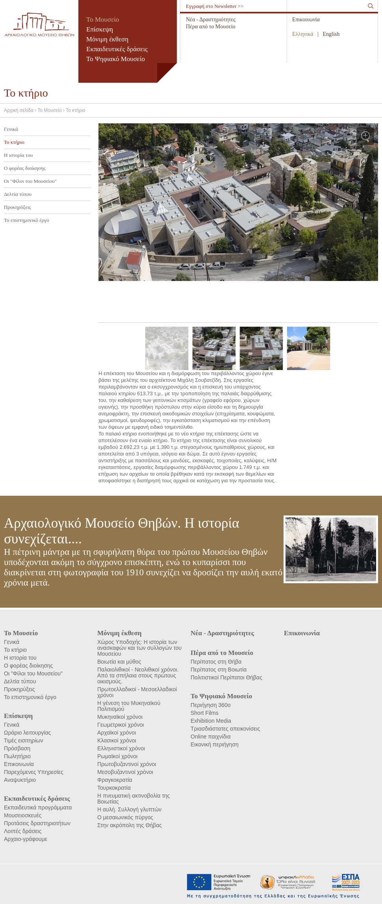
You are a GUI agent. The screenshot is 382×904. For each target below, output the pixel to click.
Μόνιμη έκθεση (107, 39)
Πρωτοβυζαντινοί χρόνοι (126, 764)
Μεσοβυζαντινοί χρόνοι (125, 772)
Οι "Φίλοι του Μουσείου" (30, 181)
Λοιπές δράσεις (22, 831)
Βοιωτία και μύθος (119, 661)
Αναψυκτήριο (20, 780)
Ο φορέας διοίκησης (25, 168)
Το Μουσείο (102, 19)
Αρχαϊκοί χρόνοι (116, 732)
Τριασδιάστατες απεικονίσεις (225, 728)
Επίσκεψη (99, 29)
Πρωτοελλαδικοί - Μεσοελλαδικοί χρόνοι (137, 692)
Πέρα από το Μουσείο (210, 27)
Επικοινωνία (306, 19)
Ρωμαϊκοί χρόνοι (117, 756)
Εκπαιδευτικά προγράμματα (38, 807)
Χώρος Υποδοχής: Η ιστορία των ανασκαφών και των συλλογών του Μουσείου (139, 648)
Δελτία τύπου (18, 194)
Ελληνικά (302, 34)
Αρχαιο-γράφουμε (25, 839)
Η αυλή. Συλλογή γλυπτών (129, 809)
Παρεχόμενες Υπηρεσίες (33, 772)
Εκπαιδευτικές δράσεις (117, 49)
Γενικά (11, 129)
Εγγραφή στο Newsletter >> (215, 6)
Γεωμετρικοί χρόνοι (120, 725)
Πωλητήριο (17, 756)
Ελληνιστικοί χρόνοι (121, 748)
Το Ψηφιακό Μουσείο (115, 59)
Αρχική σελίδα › (20, 110)
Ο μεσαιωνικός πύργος (125, 817)
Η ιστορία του (18, 155)
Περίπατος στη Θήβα (216, 661)
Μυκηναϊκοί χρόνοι (120, 717)
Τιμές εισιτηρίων (23, 740)
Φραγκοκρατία (114, 780)
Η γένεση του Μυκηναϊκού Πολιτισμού (128, 706)
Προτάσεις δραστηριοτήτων (37, 823)
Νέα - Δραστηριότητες (211, 19)
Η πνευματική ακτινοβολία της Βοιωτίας (133, 798)
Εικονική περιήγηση (215, 744)
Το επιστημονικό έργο (26, 220)
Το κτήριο (75, 110)
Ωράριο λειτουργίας (27, 732)
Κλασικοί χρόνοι (116, 740)
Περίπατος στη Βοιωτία (219, 669)
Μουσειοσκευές (22, 815)
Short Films (205, 713)
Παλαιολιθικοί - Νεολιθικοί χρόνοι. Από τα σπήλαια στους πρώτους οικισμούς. (137, 675)
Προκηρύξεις (17, 207)
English (331, 34)
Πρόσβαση (17, 748)
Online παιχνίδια (210, 736)
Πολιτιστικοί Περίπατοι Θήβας (226, 677)
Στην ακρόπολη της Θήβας (129, 825)
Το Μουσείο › (51, 110)
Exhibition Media (211, 721)
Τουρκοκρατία (114, 788)
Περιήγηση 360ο (210, 705)
